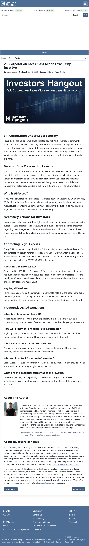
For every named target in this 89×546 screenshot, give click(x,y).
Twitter (72, 515)
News (50, 72)
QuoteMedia (28, 539)
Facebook (73, 522)
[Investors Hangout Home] (9, 3)
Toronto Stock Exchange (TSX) (16, 529)
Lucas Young (12, 72)
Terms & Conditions (41, 522)
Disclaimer (37, 529)
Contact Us (37, 515)
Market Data (7, 539)
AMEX (5, 525)
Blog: (3, 58)
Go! (85, 15)
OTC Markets (8, 522)
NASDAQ (7, 515)
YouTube (72, 518)
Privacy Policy (38, 518)
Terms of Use (24, 542)
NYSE (5, 518)
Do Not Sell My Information (44, 525)
